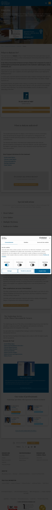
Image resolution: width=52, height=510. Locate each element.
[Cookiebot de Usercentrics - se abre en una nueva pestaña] (40, 238)
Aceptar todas (42, 271)
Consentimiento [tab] (9, 242)
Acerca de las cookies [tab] (43, 242)
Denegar (9, 271)
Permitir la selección (26, 271)
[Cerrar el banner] (49, 238)
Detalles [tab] (26, 242)
